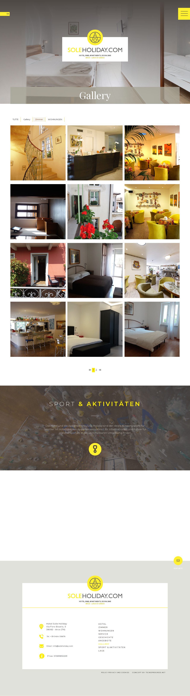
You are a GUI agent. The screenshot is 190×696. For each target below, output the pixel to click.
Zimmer (39, 119)
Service (103, 634)
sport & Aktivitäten (111, 647)
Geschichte (105, 637)
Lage (101, 651)
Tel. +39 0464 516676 (55, 636)
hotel (102, 624)
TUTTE (15, 119)
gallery (103, 644)
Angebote (105, 641)
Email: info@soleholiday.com (60, 646)
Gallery (26, 119)
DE (8, 14)
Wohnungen (106, 631)
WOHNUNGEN (55, 119)
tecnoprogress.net (155, 673)
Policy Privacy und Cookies (111, 673)
